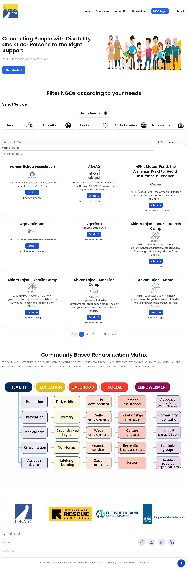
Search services (10, 147)
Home (86, 11)
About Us (120, 11)
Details (32, 192)
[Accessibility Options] (181, 563)
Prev (74, 334)
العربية (180, 11)
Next (114, 334)
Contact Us (139, 11)
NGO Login (160, 11)
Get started (14, 70)
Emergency (102, 11)
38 (105, 334)
